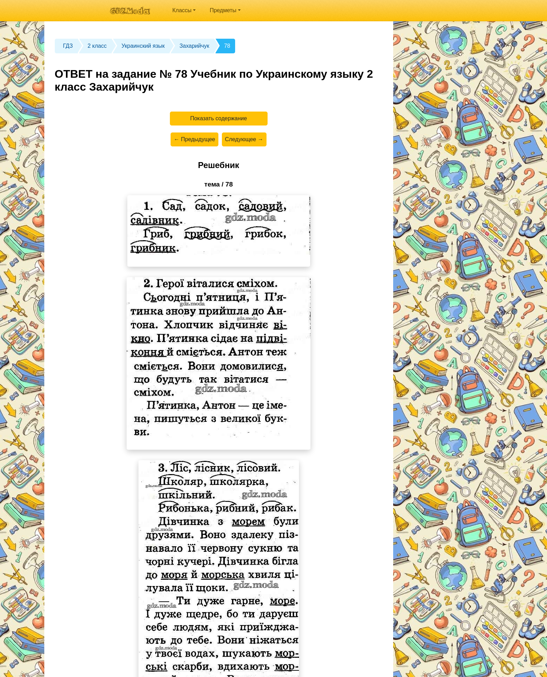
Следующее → (244, 139)
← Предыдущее (194, 139)
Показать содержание (218, 118)
